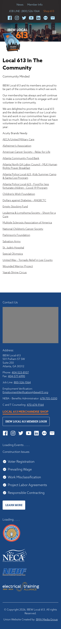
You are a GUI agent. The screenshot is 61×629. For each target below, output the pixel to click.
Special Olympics (13, 253)
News (20, 4)
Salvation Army (12, 241)
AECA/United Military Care (18, 139)
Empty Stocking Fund (15, 206)
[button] (54, 32)
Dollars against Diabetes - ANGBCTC (24, 200)
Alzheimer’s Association (17, 145)
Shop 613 (48, 11)
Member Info (35, 4)
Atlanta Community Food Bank (21, 158)
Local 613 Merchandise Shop (25, 412)
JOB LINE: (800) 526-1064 (24, 11)
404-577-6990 (16, 376)
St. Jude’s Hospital (13, 247)
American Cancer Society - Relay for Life (26, 151)
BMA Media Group (47, 619)
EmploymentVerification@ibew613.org (25, 392)
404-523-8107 (20, 372)
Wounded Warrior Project (18, 266)
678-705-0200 (48, 398)
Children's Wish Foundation (19, 194)
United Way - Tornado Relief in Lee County (28, 260)
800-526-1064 (22, 382)
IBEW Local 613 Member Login (26, 421)
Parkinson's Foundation (16, 235)
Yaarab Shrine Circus (15, 272)
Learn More (13, 505)
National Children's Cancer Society (23, 228)
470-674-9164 (35, 404)
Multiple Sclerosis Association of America (27, 222)
